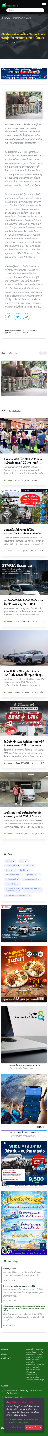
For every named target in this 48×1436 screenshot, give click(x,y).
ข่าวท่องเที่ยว (30, 1362)
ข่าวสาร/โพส (18, 18)
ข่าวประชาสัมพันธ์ (32, 1367)
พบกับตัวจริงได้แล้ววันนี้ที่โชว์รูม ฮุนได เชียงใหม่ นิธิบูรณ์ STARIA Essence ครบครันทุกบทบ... (23, 602)
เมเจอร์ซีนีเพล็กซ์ (13, 865)
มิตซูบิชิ (24, 870)
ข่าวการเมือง (30, 1364)
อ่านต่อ (28, 18)
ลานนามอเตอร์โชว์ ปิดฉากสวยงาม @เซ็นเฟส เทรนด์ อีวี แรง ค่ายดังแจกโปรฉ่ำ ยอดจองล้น (23, 460)
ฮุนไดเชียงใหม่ (33, 874)
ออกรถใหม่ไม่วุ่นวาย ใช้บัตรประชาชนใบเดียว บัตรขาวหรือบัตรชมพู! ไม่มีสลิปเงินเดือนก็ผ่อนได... (23, 531)
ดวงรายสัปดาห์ (31, 1374)
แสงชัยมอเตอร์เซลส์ (14, 874)
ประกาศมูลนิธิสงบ (9, 1268)
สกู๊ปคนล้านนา (31, 1372)
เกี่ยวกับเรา (5, 1354)
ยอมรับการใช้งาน (33, 1427)
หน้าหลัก (5, 18)
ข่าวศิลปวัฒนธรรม (32, 1359)
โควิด (23, 860)
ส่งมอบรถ (10, 870)
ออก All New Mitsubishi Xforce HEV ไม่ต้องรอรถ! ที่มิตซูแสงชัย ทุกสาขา (23, 673)
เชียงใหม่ (10, 860)
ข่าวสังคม (41, 1364)
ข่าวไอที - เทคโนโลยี (33, 1369)
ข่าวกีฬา (41, 1352)
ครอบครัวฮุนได (12, 883)
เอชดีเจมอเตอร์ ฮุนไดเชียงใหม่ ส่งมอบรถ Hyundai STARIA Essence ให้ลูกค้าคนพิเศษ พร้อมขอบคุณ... (22, 814)
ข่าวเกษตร (29, 1357)
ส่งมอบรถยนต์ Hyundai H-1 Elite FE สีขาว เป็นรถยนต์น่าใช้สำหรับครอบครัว (23, 889)
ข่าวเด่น (4, 42)
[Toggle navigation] (44, 4)
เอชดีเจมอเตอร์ (12, 879)
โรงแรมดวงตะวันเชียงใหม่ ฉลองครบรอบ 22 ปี (19, 1285)
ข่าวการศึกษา (31, 1352)
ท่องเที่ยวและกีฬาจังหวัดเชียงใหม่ (18, 895)
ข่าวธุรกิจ (39, 1349)
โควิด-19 (29, 865)
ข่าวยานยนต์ (30, 1354)
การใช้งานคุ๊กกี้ (6, 1358)
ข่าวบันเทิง (39, 1357)
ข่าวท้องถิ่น (30, 1349)
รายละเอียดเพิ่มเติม (15, 1427)
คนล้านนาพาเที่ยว (32, 1377)
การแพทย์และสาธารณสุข (35, 1379)
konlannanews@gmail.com (15, 1397)
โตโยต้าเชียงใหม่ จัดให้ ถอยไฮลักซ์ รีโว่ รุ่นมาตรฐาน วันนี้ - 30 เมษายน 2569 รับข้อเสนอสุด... (24, 743)
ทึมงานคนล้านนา (18, 330)
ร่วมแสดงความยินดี (32, 879)
